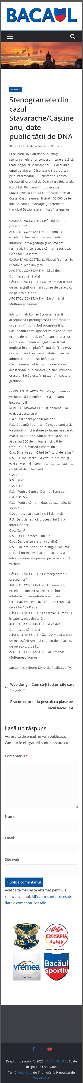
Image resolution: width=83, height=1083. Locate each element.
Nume (10, 816)
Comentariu (16, 756)
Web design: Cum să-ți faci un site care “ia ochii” (39, 687)
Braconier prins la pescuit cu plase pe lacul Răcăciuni (44, 705)
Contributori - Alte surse (48, 146)
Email (9, 838)
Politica (16, 89)
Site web (12, 859)
